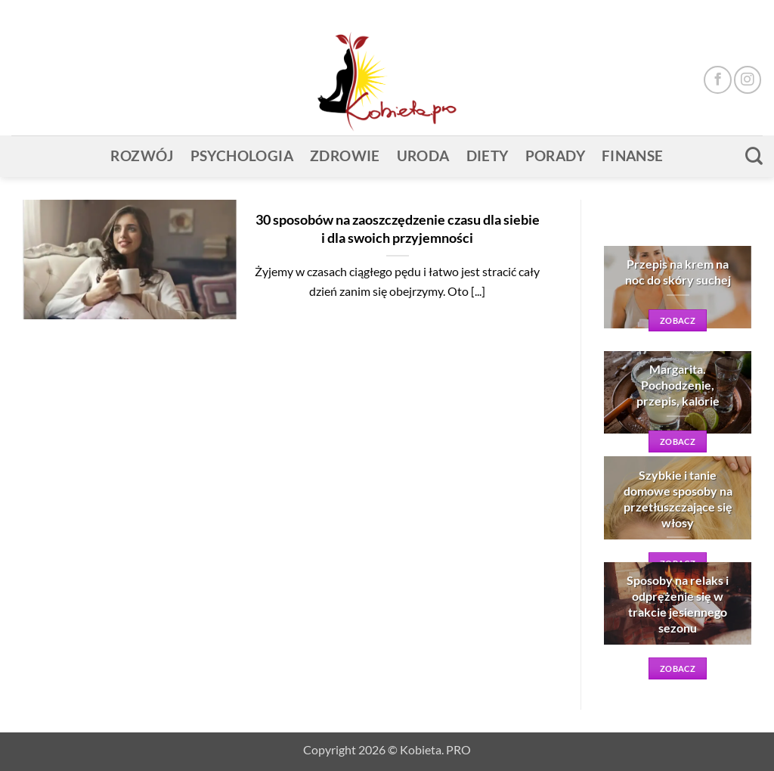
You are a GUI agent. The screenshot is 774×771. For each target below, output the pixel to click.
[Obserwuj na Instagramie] (747, 79)
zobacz (677, 320)
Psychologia (241, 155)
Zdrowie (345, 155)
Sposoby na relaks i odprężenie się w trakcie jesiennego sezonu (678, 604)
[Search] (754, 156)
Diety (487, 155)
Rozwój (141, 155)
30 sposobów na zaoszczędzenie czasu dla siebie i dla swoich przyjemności (397, 228)
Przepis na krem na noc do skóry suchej (678, 271)
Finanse (633, 155)
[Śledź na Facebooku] (717, 79)
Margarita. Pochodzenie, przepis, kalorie (678, 385)
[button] (729, 12)
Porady (555, 155)
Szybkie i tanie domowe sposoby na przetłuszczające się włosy (678, 499)
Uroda (423, 155)
